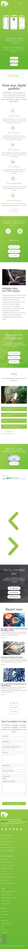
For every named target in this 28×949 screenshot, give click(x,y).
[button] (20, 3)
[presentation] (14, 798)
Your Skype (4, 752)
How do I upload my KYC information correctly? (14, 420)
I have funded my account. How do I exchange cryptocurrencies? (14, 426)
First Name (5, 736)
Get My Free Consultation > (14, 803)
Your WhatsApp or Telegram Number (10, 747)
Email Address (5, 741)
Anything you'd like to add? (8, 781)
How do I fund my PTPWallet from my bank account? (14, 414)
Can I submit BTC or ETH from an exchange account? (13, 409)
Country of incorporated (8, 770)
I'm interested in (6, 776)
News (3, 888)
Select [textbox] (5, 778)
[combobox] (14, 778)
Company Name (6, 765)
